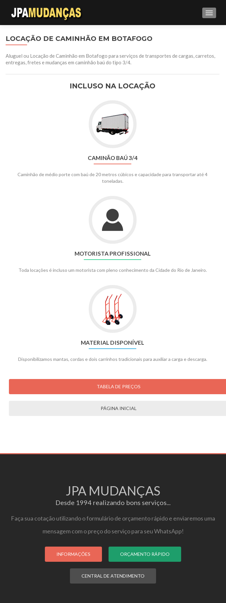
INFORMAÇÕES (73, 554)
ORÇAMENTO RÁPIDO (145, 554)
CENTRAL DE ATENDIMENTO (113, 576)
